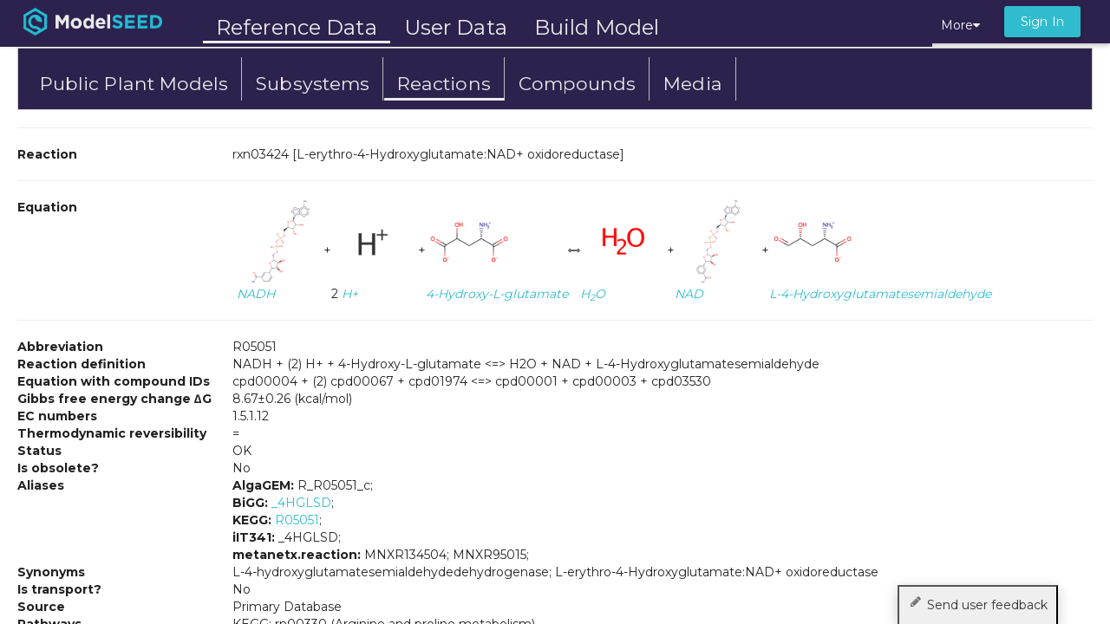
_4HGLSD (301, 502)
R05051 (297, 520)
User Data (455, 27)
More (960, 25)
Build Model (596, 27)
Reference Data (296, 27)
